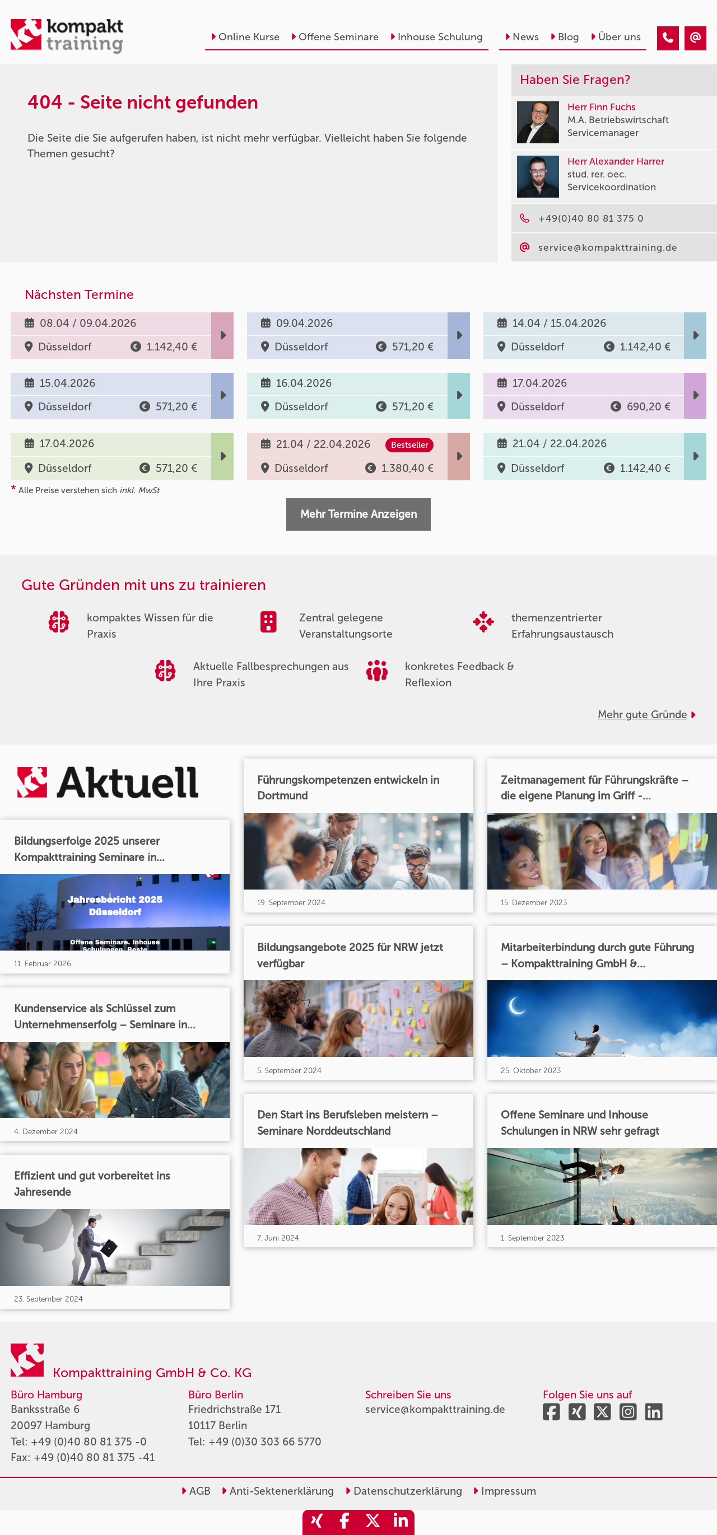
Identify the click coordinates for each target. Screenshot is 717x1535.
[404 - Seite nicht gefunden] (668, 38)
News (522, 37)
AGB (196, 1491)
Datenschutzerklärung (403, 1491)
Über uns (615, 37)
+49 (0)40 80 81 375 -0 (89, 1441)
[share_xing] (316, 1522)
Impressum (504, 1491)
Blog (564, 37)
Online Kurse (245, 37)
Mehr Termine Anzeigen (358, 514)
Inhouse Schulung (436, 37)
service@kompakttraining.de (435, 1409)
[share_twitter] (372, 1522)
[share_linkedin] (401, 1522)
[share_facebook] (344, 1522)
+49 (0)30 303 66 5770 (265, 1441)
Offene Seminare (335, 37)
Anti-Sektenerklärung (277, 1491)
